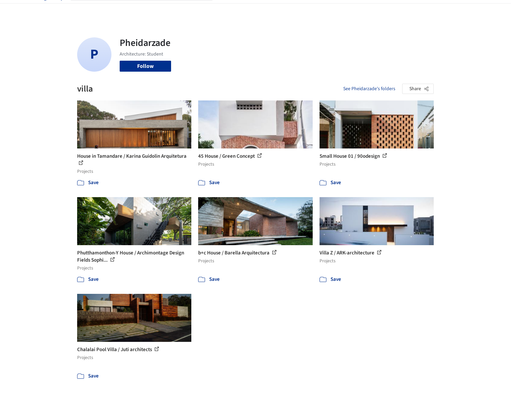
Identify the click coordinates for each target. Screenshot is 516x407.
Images (252, 9)
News (351, 9)
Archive (372, 9)
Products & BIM (285, 9)
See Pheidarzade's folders (369, 88)
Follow (145, 66)
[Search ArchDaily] (147, 9)
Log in (407, 9)
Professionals (324, 9)
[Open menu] (463, 9)
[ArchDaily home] (52, 9)
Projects (229, 9)
